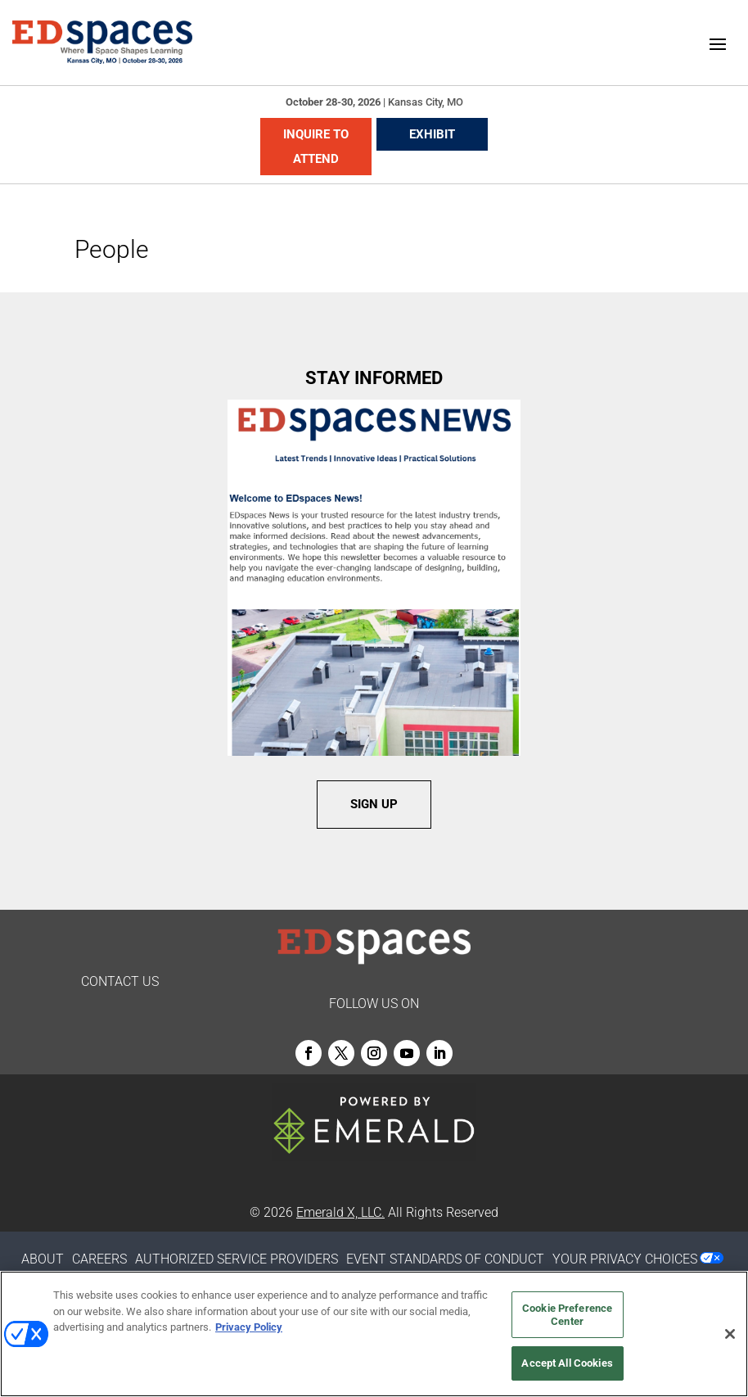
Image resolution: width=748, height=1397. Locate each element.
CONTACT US (120, 981)
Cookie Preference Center (567, 1314)
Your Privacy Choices (624, 1259)
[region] (374, 1334)
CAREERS (99, 1259)
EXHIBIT (432, 134)
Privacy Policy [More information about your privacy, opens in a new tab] (248, 1327)
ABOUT (42, 1259)
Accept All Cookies (566, 1363)
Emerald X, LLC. (340, 1212)
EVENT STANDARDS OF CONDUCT (445, 1259)
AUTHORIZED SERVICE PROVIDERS (236, 1259)
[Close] (730, 1334)
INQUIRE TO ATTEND (316, 146)
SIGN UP (374, 804)
